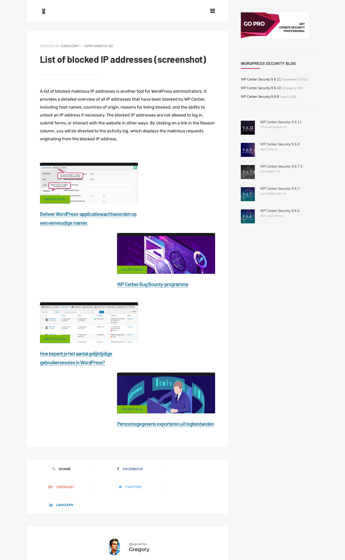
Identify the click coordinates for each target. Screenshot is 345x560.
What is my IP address (254, 523)
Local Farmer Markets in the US (131, 539)
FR (233, 545)
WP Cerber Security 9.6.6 (280, 211)
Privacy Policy (291, 523)
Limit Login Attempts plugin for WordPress (122, 545)
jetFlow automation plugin (196, 545)
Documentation (113, 523)
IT (249, 545)
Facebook (87, 355)
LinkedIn (208, 355)
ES (228, 545)
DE (223, 545)
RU (239, 545)
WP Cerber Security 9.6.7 (280, 189)
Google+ (127, 355)
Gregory (70, 46)
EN (217, 545)
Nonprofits (64, 531)
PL (244, 545)
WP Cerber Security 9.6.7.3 (281, 167)
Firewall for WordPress (210, 523)
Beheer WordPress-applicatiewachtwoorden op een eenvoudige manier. (72, 223)
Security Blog (55, 199)
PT (253, 545)
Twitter (167, 355)
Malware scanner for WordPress (159, 523)
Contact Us (83, 523)
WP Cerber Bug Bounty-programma (169, 214)
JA (258, 545)
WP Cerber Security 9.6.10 (261, 88)
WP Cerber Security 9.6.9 (260, 97)
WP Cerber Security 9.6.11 (261, 79)
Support (40, 531)
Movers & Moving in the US (79, 539)
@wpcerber (138, 394)
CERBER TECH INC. (49, 523)
